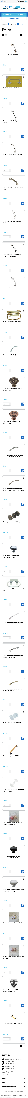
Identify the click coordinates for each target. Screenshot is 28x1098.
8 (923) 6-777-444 (9, 1061)
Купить (22, 69)
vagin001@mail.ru (9, 1066)
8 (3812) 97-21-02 (9, 1064)
